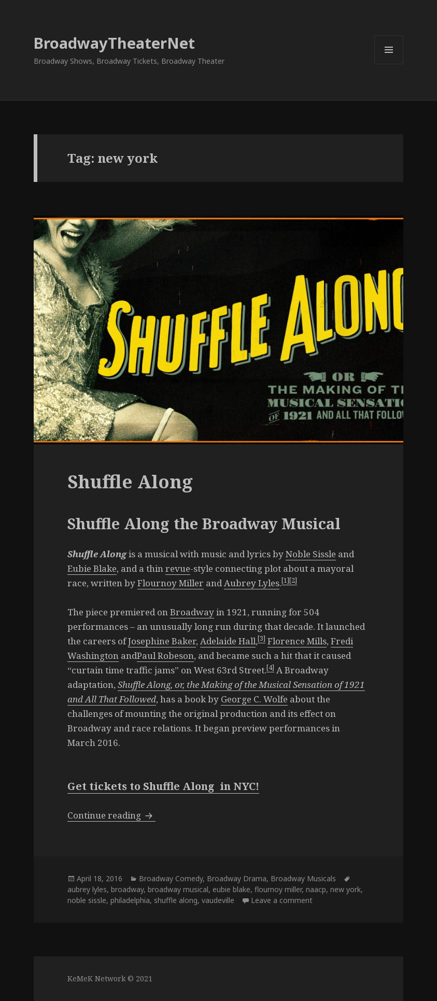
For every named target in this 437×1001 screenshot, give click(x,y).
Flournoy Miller (170, 583)
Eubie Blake (92, 568)
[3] (261, 638)
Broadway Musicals (303, 878)
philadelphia (130, 900)
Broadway (192, 612)
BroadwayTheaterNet (114, 43)
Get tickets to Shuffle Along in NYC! (163, 786)
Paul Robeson (165, 655)
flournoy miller (278, 889)
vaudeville (218, 900)
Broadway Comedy (171, 878)
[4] (270, 667)
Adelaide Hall (228, 641)
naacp (316, 889)
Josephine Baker (162, 641)
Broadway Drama (236, 878)
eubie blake (231, 889)
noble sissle (86, 900)
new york (345, 889)
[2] (293, 580)
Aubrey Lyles (251, 583)
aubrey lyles (87, 889)
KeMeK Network (96, 978)
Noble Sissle (311, 554)
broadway (127, 889)
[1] (285, 580)
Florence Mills (297, 641)
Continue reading (111, 815)
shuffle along (176, 900)
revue (177, 568)
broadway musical (178, 889)
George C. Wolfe (254, 699)
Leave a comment (282, 900)
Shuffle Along (130, 481)
